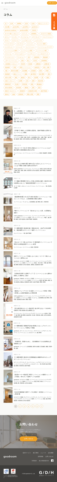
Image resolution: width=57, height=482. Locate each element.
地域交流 (36, 67)
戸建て (47, 70)
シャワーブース (9, 43)
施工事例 (33, 74)
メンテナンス (8, 47)
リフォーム (8, 54)
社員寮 (20, 81)
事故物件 (45, 57)
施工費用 (41, 74)
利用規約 (34, 460)
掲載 (26, 74)
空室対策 (24, 84)
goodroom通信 (24, 30)
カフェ (7, 37)
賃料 (33, 87)
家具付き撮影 (15, 70)
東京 (49, 74)
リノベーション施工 (41, 50)
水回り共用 (8, 77)
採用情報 (40, 456)
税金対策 (40, 81)
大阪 (6, 70)
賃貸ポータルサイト (10, 91)
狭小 (29, 77)
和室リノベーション (25, 67)
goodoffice (25, 27)
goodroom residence (10, 30)
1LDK (11, 23)
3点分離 (7, 27)
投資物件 (7, 74)
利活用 (23, 64)
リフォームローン (20, 54)
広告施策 (33, 70)
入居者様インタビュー (11, 64)
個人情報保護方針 (44, 460)
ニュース (43, 453)
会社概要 (50, 453)
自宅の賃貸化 (8, 87)
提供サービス (27, 453)
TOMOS (34, 30)
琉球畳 (36, 77)
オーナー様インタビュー (12, 33)
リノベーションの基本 (11, 50)
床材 (40, 70)
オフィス (24, 33)
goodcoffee (16, 27)
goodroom (35, 27)
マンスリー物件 (41, 43)
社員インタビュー (10, 81)
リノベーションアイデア (45, 47)
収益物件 (7, 67)
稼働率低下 (8, 84)
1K (5, 23)
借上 (28, 60)
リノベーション (30, 47)
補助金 (26, 87)
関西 (38, 94)
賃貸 (39, 87)
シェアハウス (38, 40)
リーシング (19, 47)
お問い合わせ (52, 3)
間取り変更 (30, 94)
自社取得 (18, 87)
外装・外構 (46, 67)
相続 (47, 77)
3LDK (33, 23)
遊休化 (7, 94)
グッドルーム (24, 37)
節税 (32, 84)
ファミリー (30, 43)
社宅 (27, 81)
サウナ (7, 40)
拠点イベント (17, 74)
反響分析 (46, 64)
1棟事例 (19, 23)
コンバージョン (47, 37)
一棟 (28, 57)
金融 (13, 94)
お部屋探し (34, 33)
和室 (15, 67)
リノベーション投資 (26, 50)
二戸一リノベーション (11, 60)
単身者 (30, 64)
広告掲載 (24, 70)
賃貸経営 (22, 91)
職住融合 (39, 84)
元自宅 (35, 60)
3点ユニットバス (43, 23)
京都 (22, 60)
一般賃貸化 (36, 57)
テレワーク (20, 43)
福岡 (33, 81)
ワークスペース (9, 57)
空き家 (17, 84)
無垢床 (23, 77)
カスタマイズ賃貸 (46, 33)
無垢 (16, 77)
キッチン (14, 37)
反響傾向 (38, 64)
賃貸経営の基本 (32, 91)
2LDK (26, 23)
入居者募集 (44, 60)
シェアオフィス (26, 40)
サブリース (15, 40)
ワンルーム (20, 57)
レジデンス (31, 54)
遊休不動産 (44, 91)
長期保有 (20, 94)
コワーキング (35, 37)
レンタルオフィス (43, 54)
